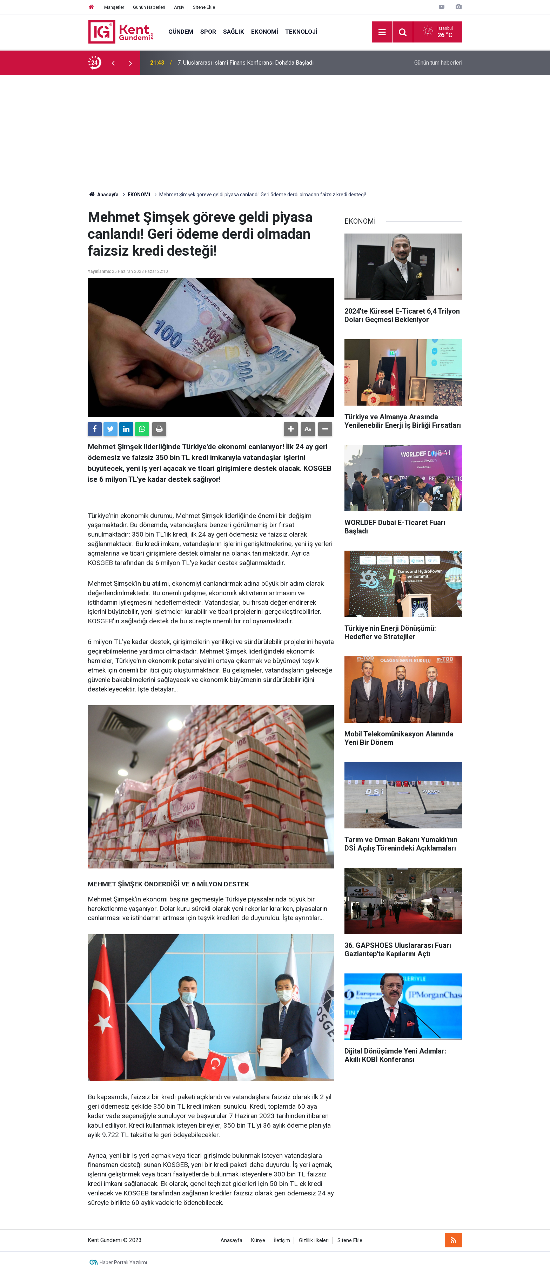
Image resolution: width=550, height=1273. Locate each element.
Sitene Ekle (204, 7)
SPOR (208, 31)
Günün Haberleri (149, 7)
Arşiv (179, 7)
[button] (291, 429)
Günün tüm (438, 62)
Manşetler (114, 7)
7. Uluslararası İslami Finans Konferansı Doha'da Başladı (245, 62)
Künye (258, 1241)
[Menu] (382, 32)
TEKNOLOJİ (301, 31)
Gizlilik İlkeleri (314, 1241)
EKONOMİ (264, 31)
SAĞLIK (233, 31)
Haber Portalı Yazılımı (123, 1262)
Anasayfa (231, 1241)
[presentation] (113, 63)
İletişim (282, 1241)
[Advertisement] (275, 128)
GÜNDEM (180, 31)
